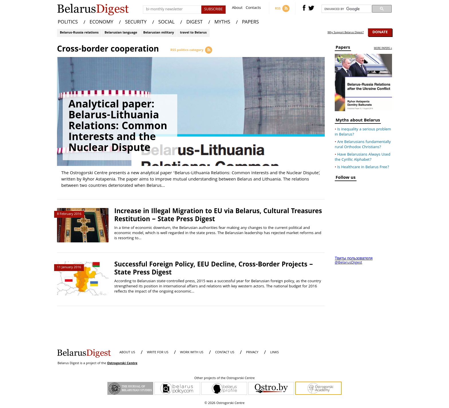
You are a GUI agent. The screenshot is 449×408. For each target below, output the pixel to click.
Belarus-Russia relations (79, 33)
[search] (345, 8)
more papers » (383, 48)
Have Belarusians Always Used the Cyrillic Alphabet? (362, 157)
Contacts (253, 8)
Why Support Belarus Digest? (346, 32)
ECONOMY (101, 22)
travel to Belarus (193, 33)
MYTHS (222, 22)
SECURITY (136, 22)
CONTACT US (224, 352)
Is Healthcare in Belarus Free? (363, 167)
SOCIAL (166, 22)
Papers (343, 48)
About (237, 8)
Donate (380, 32)
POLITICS (68, 22)
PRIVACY (252, 352)
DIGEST (194, 22)
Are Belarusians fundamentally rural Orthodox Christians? (363, 145)
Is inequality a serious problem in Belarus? (363, 132)
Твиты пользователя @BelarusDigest (354, 261)
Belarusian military (158, 33)
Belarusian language (121, 33)
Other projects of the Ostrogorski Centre (224, 378)
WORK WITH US (191, 352)
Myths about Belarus (358, 121)
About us (127, 352)
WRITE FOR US (157, 352)
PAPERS (250, 22)
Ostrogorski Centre (122, 363)
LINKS (274, 352)
